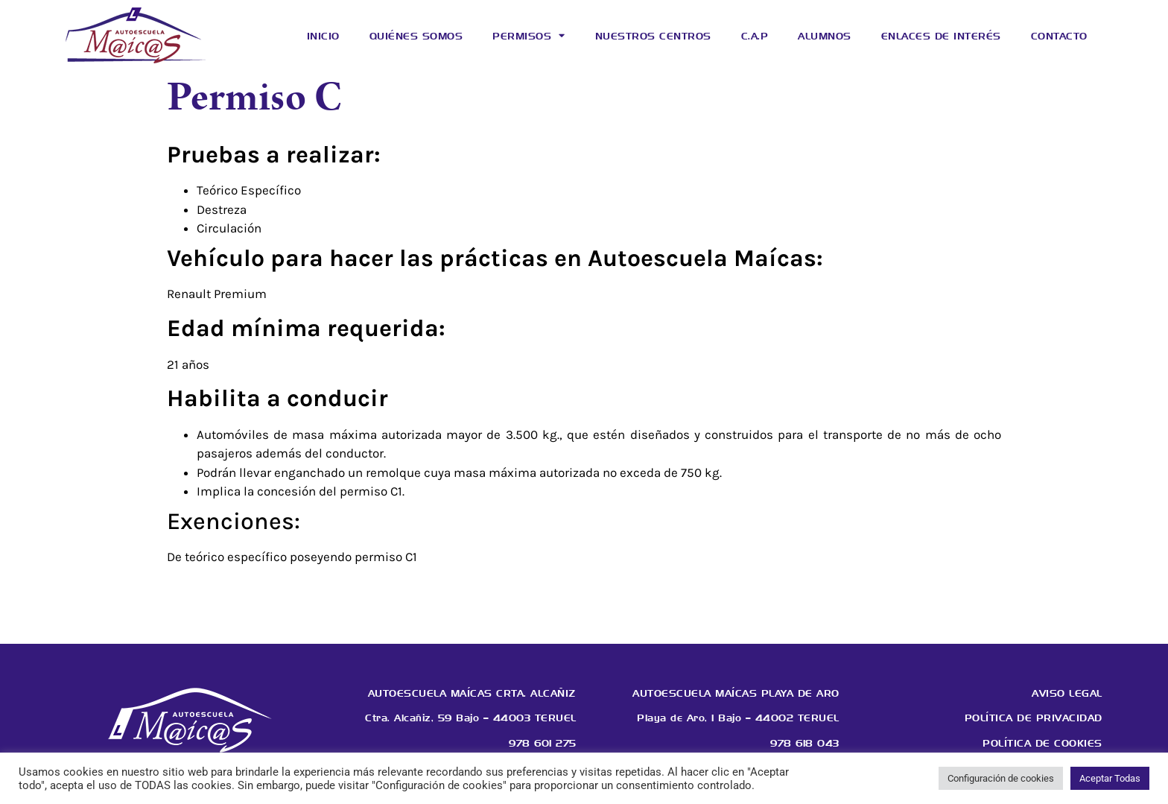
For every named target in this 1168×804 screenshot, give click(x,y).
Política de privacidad (1033, 718)
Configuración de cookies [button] (1001, 778)
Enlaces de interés (941, 36)
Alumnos (824, 36)
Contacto (1059, 36)
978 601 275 (543, 743)
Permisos (528, 35)
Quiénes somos (416, 36)
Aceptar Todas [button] (1109, 778)
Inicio (323, 36)
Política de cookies (1042, 743)
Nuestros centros (653, 36)
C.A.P (755, 36)
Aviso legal (1067, 693)
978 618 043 (805, 743)
